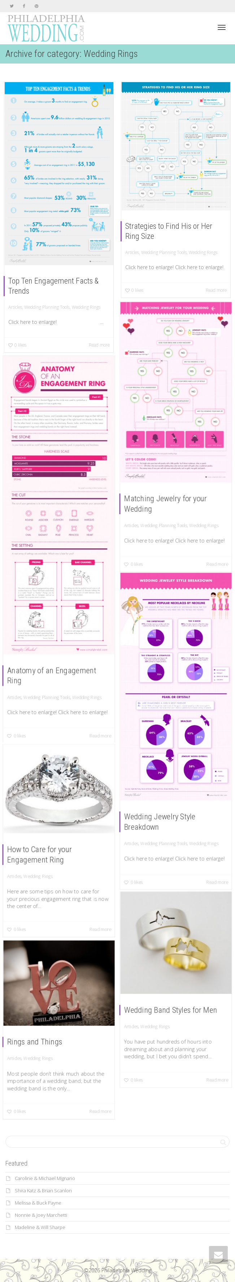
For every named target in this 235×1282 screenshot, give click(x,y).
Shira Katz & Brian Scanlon (43, 1190)
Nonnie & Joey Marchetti (41, 1215)
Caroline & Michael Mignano (45, 1178)
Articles (15, 307)
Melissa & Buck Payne (38, 1202)
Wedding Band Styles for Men (171, 1009)
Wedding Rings (86, 307)
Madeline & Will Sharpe (40, 1227)
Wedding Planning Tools (47, 307)
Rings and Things (35, 1041)
